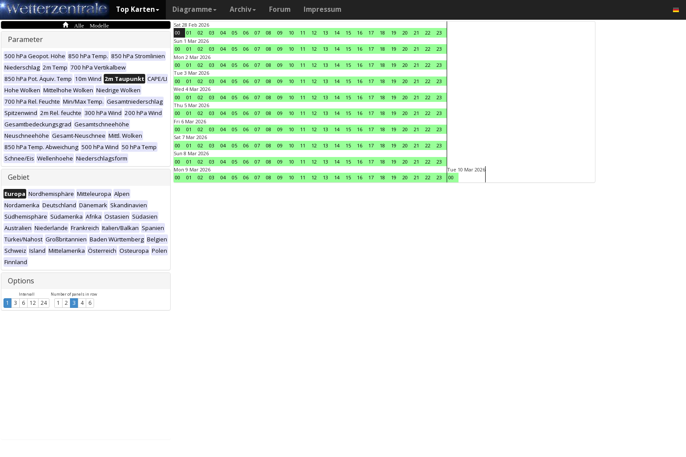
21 (416, 32)
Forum (279, 9)
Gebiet (18, 177)
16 (359, 32)
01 (189, 32)
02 (200, 32)
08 (268, 32)
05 (234, 32)
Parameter (25, 39)
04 (223, 32)
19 (393, 32)
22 (427, 32)
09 (280, 32)
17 (371, 32)
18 (382, 32)
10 (291, 32)
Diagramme (194, 9)
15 (348, 32)
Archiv (243, 9)
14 (337, 32)
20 (405, 32)
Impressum (322, 9)
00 (177, 32)
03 (211, 32)
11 (302, 32)
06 (245, 32)
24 (44, 303)
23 (439, 32)
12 (33, 303)
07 (257, 32)
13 (325, 32)
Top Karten (137, 9)
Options (21, 281)
